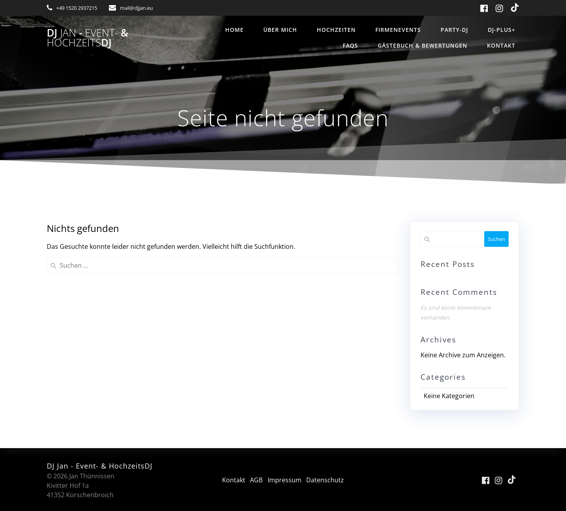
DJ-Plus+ (501, 29)
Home (234, 29)
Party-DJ (454, 29)
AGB (256, 480)
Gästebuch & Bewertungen (422, 45)
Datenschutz (325, 480)
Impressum (284, 480)
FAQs (350, 45)
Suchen (496, 239)
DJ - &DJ (87, 38)
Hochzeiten (336, 29)
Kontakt (501, 45)
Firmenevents (398, 29)
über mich (280, 29)
